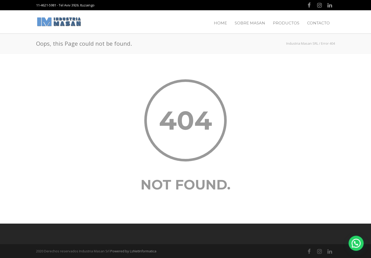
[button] (357, 247)
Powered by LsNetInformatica (133, 251)
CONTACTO (318, 23)
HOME (220, 23)
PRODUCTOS (286, 23)
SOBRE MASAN (250, 23)
